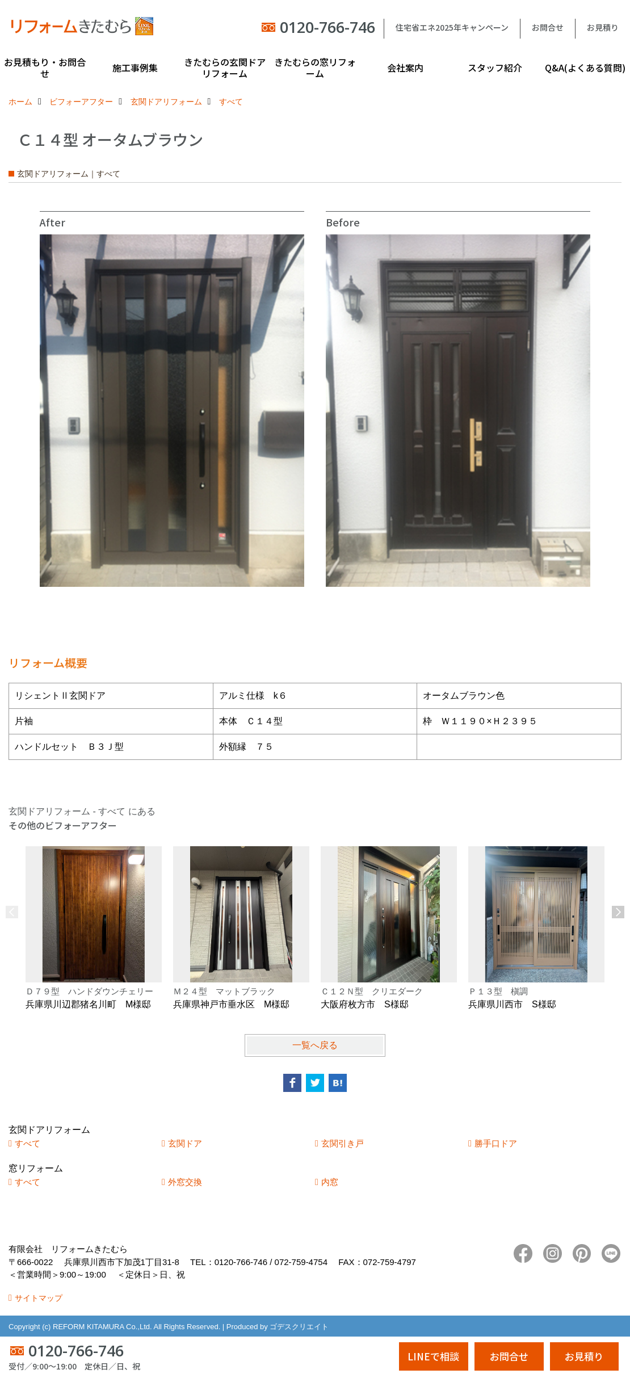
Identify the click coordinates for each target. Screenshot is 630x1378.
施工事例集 (135, 67)
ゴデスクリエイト (299, 1326)
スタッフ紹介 (495, 67)
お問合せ (548, 27)
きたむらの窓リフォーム (315, 67)
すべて (27, 1143)
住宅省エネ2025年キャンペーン (452, 27)
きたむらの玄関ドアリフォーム (225, 67)
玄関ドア (185, 1143)
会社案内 (405, 67)
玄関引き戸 (342, 1143)
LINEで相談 (433, 1356)
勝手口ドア (495, 1143)
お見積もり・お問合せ (45, 67)
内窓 (329, 1182)
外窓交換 (185, 1182)
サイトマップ (38, 1298)
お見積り (603, 27)
